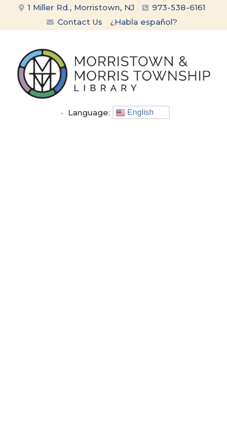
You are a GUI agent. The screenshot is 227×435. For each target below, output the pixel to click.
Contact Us (74, 22)
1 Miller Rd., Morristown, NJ (76, 7)
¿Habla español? (143, 22)
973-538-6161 (178, 7)
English (135, 112)
